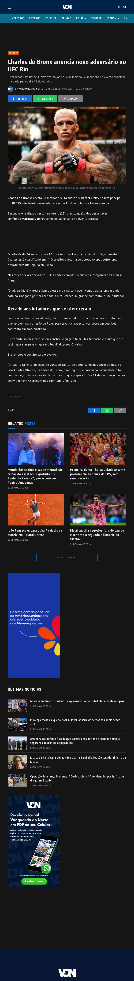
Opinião (66, 18)
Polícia (81, 18)
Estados (34, 18)
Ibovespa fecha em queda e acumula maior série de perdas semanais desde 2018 (75, 722)
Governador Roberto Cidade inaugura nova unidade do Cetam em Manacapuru (77, 701)
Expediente (34, 958)
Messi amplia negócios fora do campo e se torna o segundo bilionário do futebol (97, 534)
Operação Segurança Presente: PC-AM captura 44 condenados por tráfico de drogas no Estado (77, 778)
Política (51, 18)
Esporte (96, 18)
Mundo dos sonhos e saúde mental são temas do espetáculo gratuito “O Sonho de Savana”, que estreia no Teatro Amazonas (35, 476)
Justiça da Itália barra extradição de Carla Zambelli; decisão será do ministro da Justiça (78, 759)
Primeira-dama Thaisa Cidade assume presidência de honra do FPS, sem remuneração (97, 474)
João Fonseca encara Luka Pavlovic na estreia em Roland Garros (35, 532)
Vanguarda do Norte (30, 89)
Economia (112, 18)
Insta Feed (112, 958)
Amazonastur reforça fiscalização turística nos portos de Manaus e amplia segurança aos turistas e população (75, 741)
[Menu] (10, 7)
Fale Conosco (55, 958)
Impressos (17, 18)
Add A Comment (67, 557)
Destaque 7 (15, 396)
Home (18, 958)
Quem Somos (77, 958)
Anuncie (95, 958)
